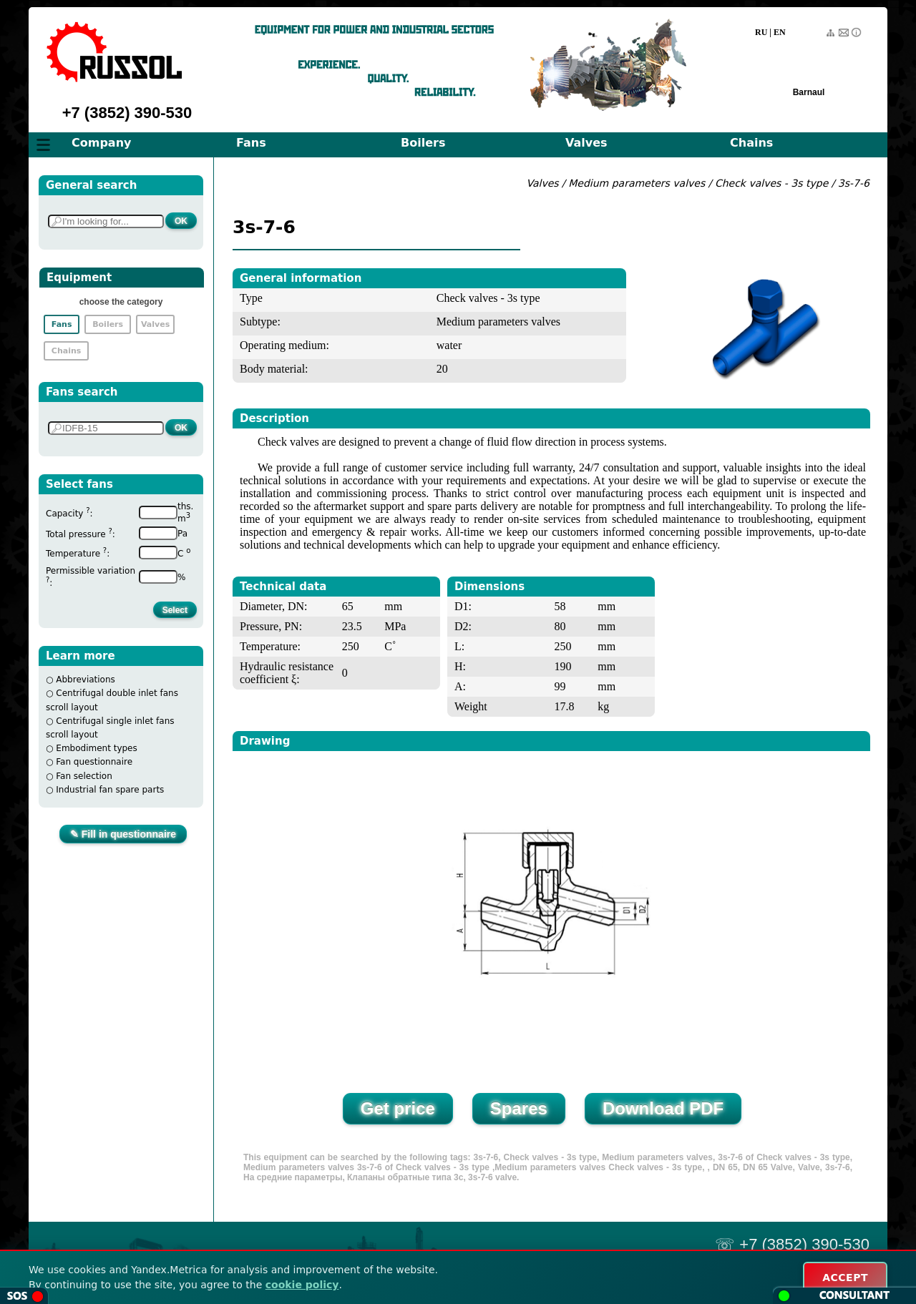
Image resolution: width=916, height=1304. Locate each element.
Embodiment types (96, 748)
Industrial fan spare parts (110, 790)
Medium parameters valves (638, 183)
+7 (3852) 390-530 (127, 113)
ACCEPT (845, 1277)
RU (761, 32)
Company (101, 142)
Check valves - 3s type (771, 183)
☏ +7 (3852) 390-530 (792, 1244)
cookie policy (302, 1284)
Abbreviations (85, 680)
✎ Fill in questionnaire (123, 834)
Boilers (423, 142)
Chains (751, 142)
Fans (251, 142)
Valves (586, 142)
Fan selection (84, 776)
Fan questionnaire (94, 762)
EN (780, 32)
